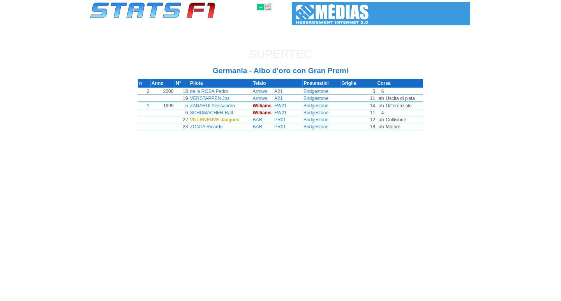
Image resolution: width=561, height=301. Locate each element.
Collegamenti (397, 293)
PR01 (279, 119)
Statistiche (117, 293)
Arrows (258, 91)
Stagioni (147, 293)
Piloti (205, 293)
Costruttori (232, 293)
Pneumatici (288, 293)
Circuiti (343, 293)
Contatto (455, 293)
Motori (260, 293)
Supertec (280, 53)
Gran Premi (178, 293)
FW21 (279, 105)
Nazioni (318, 293)
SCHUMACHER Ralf (220, 113)
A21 (277, 91)
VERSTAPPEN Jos (218, 98)
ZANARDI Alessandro (220, 105)
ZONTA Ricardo (214, 127)
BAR (256, 119)
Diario (367, 293)
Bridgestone (315, 91)
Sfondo (429, 293)
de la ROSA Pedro (217, 91)
